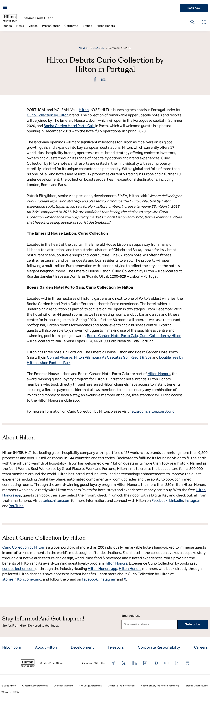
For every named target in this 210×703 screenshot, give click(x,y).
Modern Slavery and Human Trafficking (160, 685)
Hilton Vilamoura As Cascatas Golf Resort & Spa (113, 357)
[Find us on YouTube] (156, 663)
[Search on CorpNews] (192, 22)
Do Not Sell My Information (121, 685)
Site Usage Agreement (90, 685)
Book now (193, 8)
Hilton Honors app (102, 568)
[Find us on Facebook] (113, 663)
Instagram (107, 579)
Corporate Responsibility (159, 647)
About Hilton (46, 647)
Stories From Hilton (28, 18)
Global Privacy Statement (35, 685)
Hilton (84, 109)
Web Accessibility (10, 692)
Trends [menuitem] (7, 26)
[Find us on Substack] (188, 663)
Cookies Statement (63, 685)
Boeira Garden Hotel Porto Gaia (69, 125)
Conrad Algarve (59, 357)
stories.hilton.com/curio (21, 579)
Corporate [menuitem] (71, 26)
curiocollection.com (18, 568)
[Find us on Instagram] (166, 663)
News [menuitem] (20, 26)
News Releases (91, 47)
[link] (95, 79)
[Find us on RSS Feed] (177, 663)
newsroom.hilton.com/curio (151, 411)
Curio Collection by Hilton (48, 115)
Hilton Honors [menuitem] (106, 26)
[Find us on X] (124, 663)
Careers (201, 647)
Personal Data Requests (196, 685)
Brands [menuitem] (87, 26)
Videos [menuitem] (33, 26)
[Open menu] (5, 7)
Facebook (90, 579)
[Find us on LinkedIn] (135, 663)
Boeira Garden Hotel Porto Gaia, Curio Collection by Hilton (134, 335)
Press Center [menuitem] (51, 26)
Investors (116, 647)
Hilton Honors (159, 373)
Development (82, 647)
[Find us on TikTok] (145, 663)
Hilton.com (11, 647)
